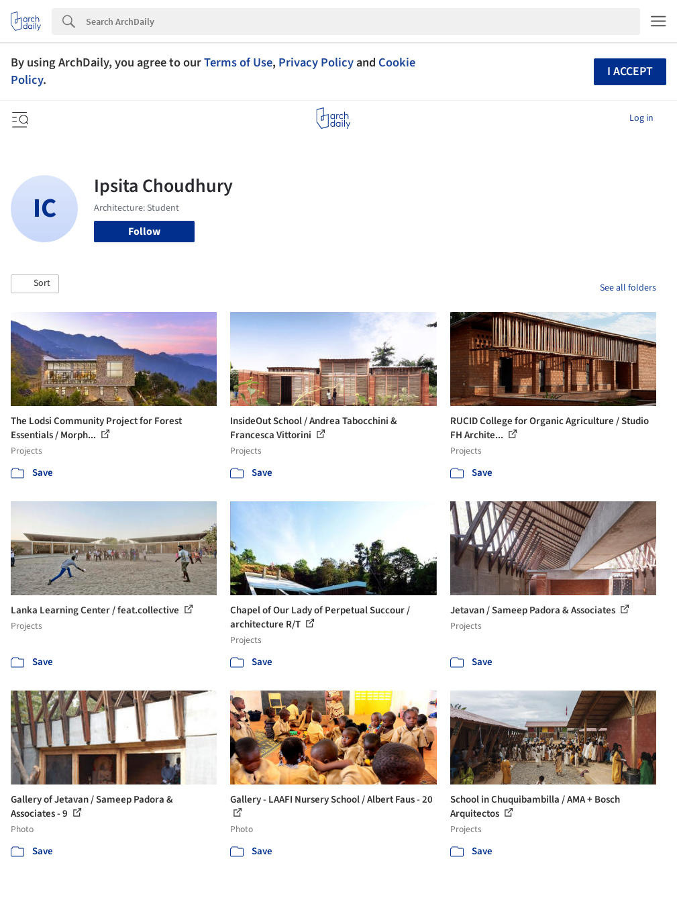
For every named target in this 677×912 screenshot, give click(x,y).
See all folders (628, 288)
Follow (144, 231)
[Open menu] (19, 118)
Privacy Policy (316, 62)
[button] (35, 283)
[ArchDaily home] (333, 118)
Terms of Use (238, 62)
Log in (641, 118)
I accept (630, 71)
